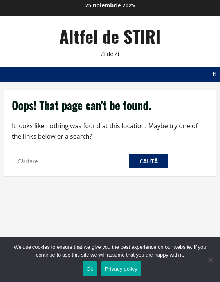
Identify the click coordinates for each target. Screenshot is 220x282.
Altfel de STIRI (109, 36)
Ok (90, 269)
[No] (210, 260)
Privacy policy (121, 269)
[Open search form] (214, 74)
